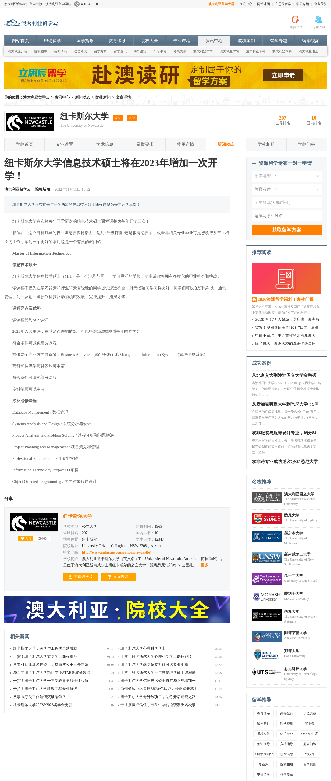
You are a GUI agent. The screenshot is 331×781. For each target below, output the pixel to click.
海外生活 (140, 51)
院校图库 (40, 51)
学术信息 (104, 144)
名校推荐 (261, 481)
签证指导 (263, 744)
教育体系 (117, 40)
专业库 (263, 764)
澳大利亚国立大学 (299, 494)
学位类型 (309, 713)
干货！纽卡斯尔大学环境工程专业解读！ (47, 689)
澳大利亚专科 (255, 51)
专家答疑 (318, 27)
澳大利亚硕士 (308, 51)
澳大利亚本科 (282, 51)
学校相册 (266, 144)
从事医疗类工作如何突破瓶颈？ (39, 697)
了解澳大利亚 (263, 754)
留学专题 (278, 40)
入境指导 (286, 744)
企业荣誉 (320, 4)
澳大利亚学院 (229, 51)
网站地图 (263, 4)
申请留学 (52, 40)
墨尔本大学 (293, 533)
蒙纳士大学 (293, 594)
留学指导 (85, 40)
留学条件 (263, 723)
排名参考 (160, 51)
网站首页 (20, 40)
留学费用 (286, 723)
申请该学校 (83, 577)
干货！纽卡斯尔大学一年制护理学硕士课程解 (158, 673)
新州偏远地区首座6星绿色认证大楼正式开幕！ (159, 689)
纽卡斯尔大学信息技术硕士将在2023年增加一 (158, 681)
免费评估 (296, 27)
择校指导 (263, 734)
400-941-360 (88, 4)
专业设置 (64, 144)
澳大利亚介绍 (17, 51)
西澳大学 (291, 612)
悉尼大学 (291, 515)
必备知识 (309, 744)
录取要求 (145, 144)
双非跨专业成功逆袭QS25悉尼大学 (285, 463)
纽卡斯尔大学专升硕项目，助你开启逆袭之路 (158, 697)
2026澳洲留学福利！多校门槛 (286, 299)
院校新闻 (103, 97)
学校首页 (24, 144)
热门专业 (286, 734)
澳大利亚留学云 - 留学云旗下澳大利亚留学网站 (38, 4)
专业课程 (181, 40)
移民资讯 (179, 51)
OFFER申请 (309, 734)
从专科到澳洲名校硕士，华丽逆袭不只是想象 (50, 665)
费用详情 (185, 144)
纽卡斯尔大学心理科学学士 (143, 648)
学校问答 (306, 144)
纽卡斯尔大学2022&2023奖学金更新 (43, 705)
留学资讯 (120, 51)
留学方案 (100, 51)
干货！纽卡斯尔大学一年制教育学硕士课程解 (50, 681)
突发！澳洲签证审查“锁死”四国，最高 (287, 328)
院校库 (310, 754)
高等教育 (286, 713)
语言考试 (80, 51)
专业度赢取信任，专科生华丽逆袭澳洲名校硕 (158, 705)
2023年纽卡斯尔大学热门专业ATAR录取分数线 (51, 673)
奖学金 (310, 723)
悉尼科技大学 (295, 669)
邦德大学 (291, 651)
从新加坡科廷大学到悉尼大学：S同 (285, 405)
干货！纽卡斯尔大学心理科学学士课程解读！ (158, 657)
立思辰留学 (283, 4)
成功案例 (246, 40)
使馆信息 (286, 754)
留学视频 (310, 40)
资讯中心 (245, 4)
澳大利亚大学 (203, 51)
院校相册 (286, 764)
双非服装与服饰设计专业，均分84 (284, 434)
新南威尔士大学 (297, 554)
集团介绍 (302, 4)
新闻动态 (60, 51)
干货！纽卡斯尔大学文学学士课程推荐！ (47, 657)
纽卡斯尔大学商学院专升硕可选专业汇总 (154, 665)
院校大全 (149, 40)
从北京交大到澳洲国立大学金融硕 (284, 376)
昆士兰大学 (293, 576)
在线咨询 (120, 577)
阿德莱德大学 (295, 633)
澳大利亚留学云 (44, 25)
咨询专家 (286, 774)
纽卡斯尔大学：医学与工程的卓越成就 (45, 648)
